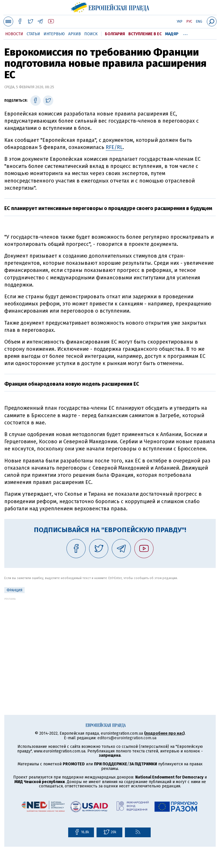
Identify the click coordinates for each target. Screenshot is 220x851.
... (185, 33)
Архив (74, 34)
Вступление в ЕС (145, 34)
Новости (14, 34)
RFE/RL (114, 147)
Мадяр (171, 34)
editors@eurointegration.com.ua (126, 738)
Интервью (54, 34)
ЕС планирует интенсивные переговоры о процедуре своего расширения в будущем (108, 208)
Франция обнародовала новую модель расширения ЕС (71, 384)
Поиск (91, 34)
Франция (14, 590)
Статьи (33, 34)
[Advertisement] (110, 640)
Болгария (115, 34)
